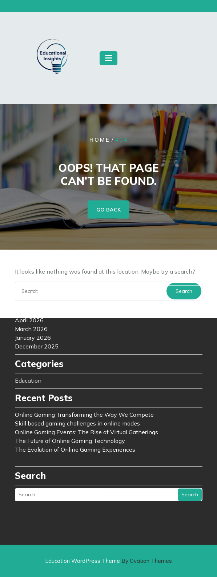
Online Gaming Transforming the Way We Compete (84, 361)
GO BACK (108, 209)
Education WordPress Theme (108, 560)
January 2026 (33, 284)
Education (28, 327)
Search (189, 441)
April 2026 (29, 267)
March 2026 (31, 275)
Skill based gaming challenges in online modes (77, 370)
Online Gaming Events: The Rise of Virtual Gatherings (86, 379)
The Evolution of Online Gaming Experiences (75, 396)
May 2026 (29, 258)
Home (99, 139)
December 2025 (37, 293)
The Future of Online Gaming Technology (70, 387)
